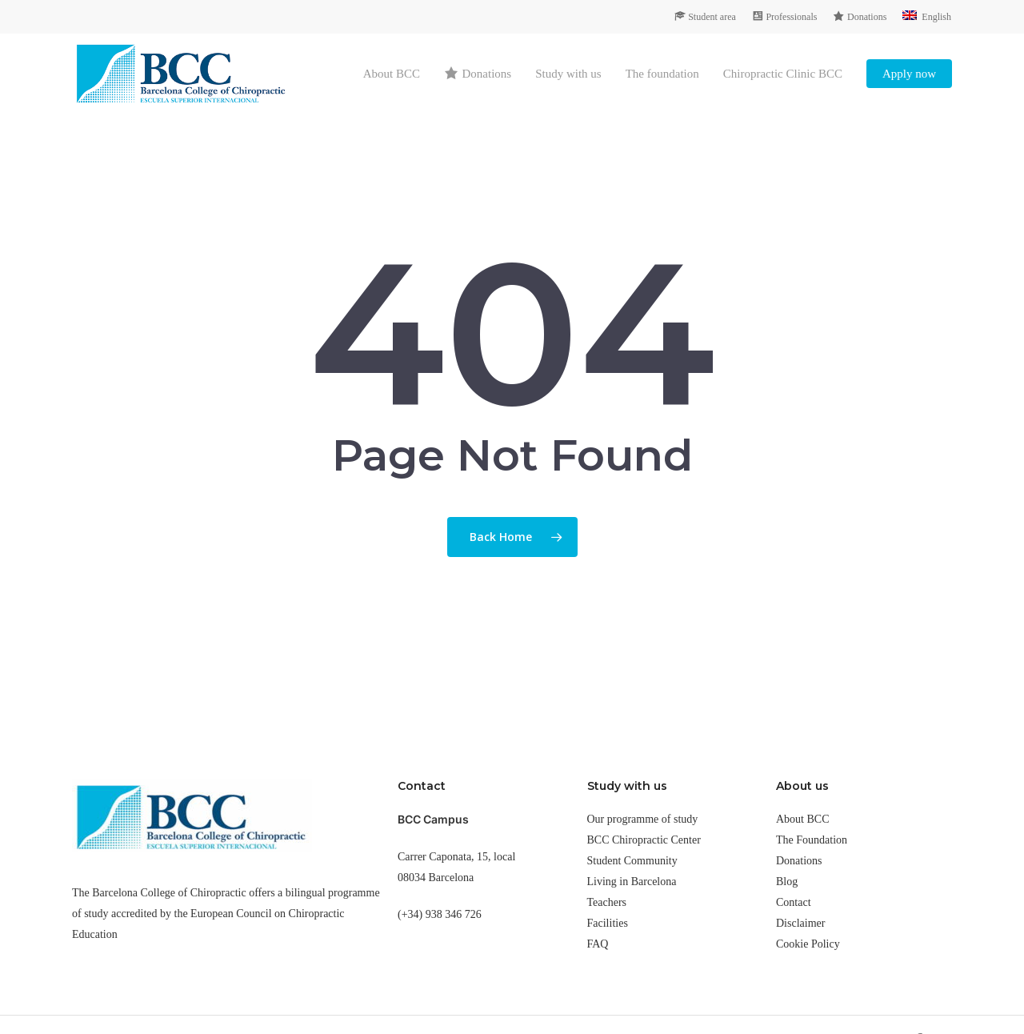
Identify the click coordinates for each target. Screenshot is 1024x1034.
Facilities (607, 923)
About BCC (803, 819)
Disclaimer (800, 923)
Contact (793, 902)
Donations (799, 861)
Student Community (632, 861)
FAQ (598, 944)
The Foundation (811, 840)
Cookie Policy (808, 944)
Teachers (607, 902)
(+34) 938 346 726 (440, 914)
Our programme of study (642, 819)
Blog (787, 882)
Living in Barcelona (632, 882)
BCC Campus (433, 819)
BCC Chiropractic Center (644, 840)
